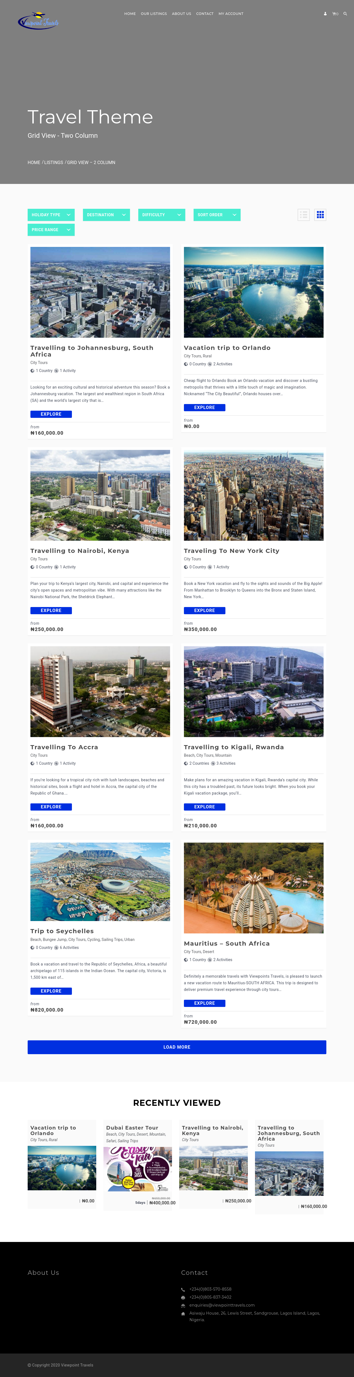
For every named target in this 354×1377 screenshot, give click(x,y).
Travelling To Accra (64, 747)
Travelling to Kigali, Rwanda (234, 747)
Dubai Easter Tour (132, 1128)
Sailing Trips (112, 939)
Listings (53, 162)
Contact (205, 14)
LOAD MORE (176, 1047)
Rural (207, 356)
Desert (208, 951)
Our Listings (154, 14)
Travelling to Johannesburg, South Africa (92, 351)
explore (51, 414)
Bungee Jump (55, 939)
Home (130, 14)
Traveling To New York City (232, 551)
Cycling (93, 939)
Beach (189, 755)
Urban (129, 939)
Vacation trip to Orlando (227, 348)
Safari (111, 1141)
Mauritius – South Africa (227, 943)
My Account (231, 14)
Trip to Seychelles (62, 931)
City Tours (39, 362)
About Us (181, 14)
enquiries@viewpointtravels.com (222, 1305)
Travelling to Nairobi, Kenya (79, 551)
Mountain (223, 755)
